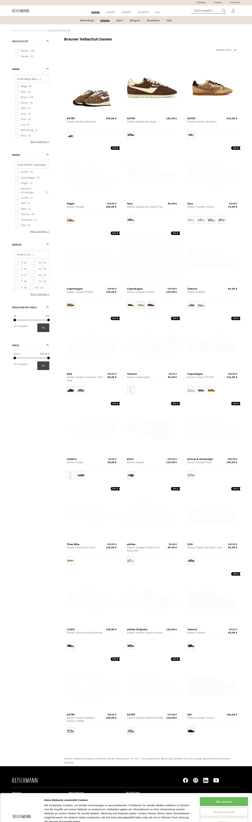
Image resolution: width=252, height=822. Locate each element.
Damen (15, 30)
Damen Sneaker (76, 207)
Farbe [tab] (16, 69)
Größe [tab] (17, 245)
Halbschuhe (39, 30)
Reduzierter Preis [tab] (24, 307)
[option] (70, 134)
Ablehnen (224, 794)
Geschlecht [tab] (20, 41)
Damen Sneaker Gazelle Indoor (145, 632)
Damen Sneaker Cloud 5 (201, 718)
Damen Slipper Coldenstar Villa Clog (85, 378)
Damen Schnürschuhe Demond (84, 632)
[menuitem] (95, 12)
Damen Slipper (75, 462)
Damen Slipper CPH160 (200, 377)
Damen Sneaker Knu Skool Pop (145, 207)
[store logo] (19, 11)
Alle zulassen (224, 773)
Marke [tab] (16, 155)
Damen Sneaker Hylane (200, 207)
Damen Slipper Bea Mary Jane (204, 547)
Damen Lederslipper (138, 377)
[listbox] (92, 135)
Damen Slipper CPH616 (80, 292)
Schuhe (25, 30)
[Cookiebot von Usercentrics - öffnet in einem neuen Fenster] (22, 815)
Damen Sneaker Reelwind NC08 (145, 718)
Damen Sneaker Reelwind (81, 121)
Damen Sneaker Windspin (141, 121)
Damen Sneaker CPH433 (141, 292)
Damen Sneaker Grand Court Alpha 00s (143, 549)
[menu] (126, 12)
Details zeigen (179, 815)
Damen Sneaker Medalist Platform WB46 (81, 719)
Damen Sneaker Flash (199, 462)
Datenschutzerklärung (86, 801)
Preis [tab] (15, 345)
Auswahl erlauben (224, 784)
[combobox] (208, 10)
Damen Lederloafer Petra (81, 547)
